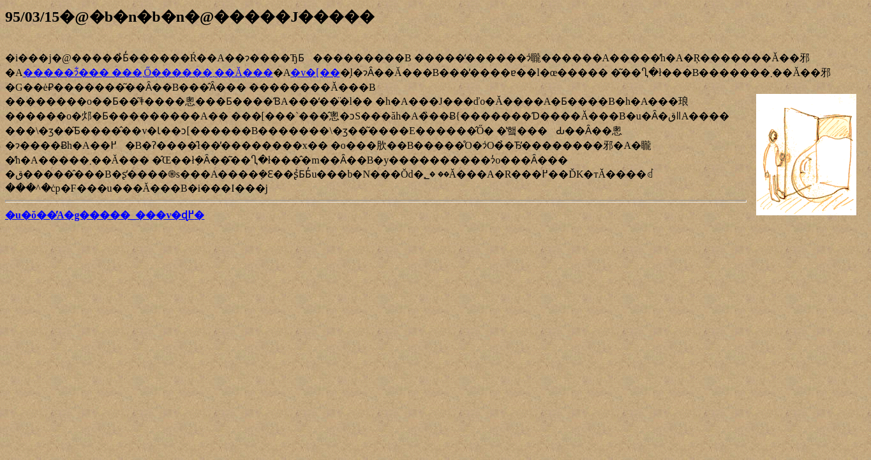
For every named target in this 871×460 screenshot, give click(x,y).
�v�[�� (314, 72)
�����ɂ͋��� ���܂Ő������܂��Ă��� (148, 72)
